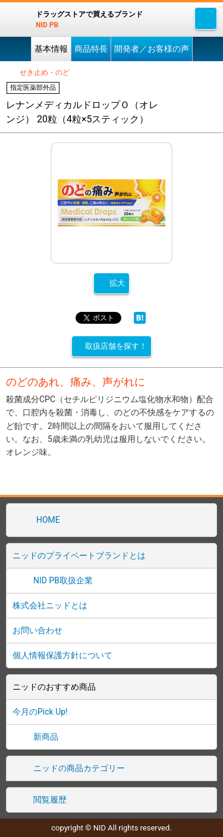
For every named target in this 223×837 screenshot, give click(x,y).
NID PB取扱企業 (63, 580)
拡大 (117, 283)
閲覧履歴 (50, 799)
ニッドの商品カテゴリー (79, 768)
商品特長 (91, 48)
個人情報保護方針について (62, 655)
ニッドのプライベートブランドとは (79, 555)
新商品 (45, 736)
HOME (48, 520)
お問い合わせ (37, 630)
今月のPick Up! (40, 711)
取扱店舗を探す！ (116, 346)
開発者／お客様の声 (151, 48)
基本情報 (51, 48)
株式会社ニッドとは (49, 605)
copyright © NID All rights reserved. (111, 827)
